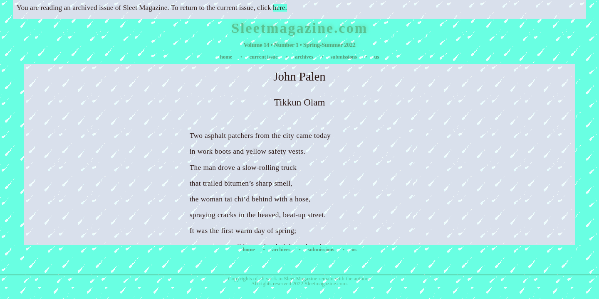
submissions (344, 57)
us (376, 57)
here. (280, 8)
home (226, 57)
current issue (264, 57)
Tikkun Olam (299, 102)
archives (304, 57)
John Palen (299, 76)
